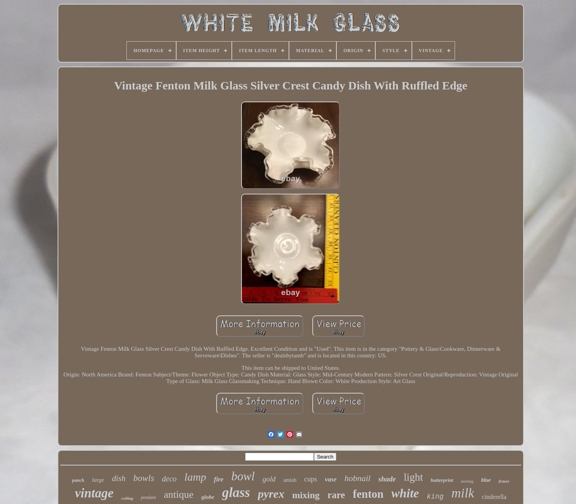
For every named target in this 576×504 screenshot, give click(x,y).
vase (330, 479)
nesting (467, 481)
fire (219, 479)
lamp (195, 477)
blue (486, 480)
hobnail (357, 478)
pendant (148, 497)
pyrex (271, 493)
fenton (368, 494)
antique (179, 494)
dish (119, 478)
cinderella (494, 497)
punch (78, 480)
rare (336, 495)
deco (169, 478)
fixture (504, 481)
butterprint (442, 480)
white (405, 493)
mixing (306, 495)
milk (463, 493)
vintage (94, 493)
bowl (243, 476)
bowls (143, 478)
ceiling (127, 498)
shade (387, 479)
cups (310, 479)
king (435, 496)
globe (207, 497)
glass (236, 492)
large (98, 480)
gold (269, 479)
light (413, 477)
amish (290, 480)
